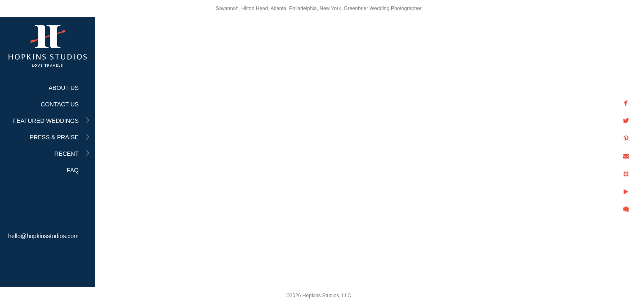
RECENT (66, 153)
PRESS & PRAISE (54, 137)
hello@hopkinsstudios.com (43, 236)
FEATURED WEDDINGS (46, 120)
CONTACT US (60, 104)
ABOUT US (64, 87)
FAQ (73, 170)
